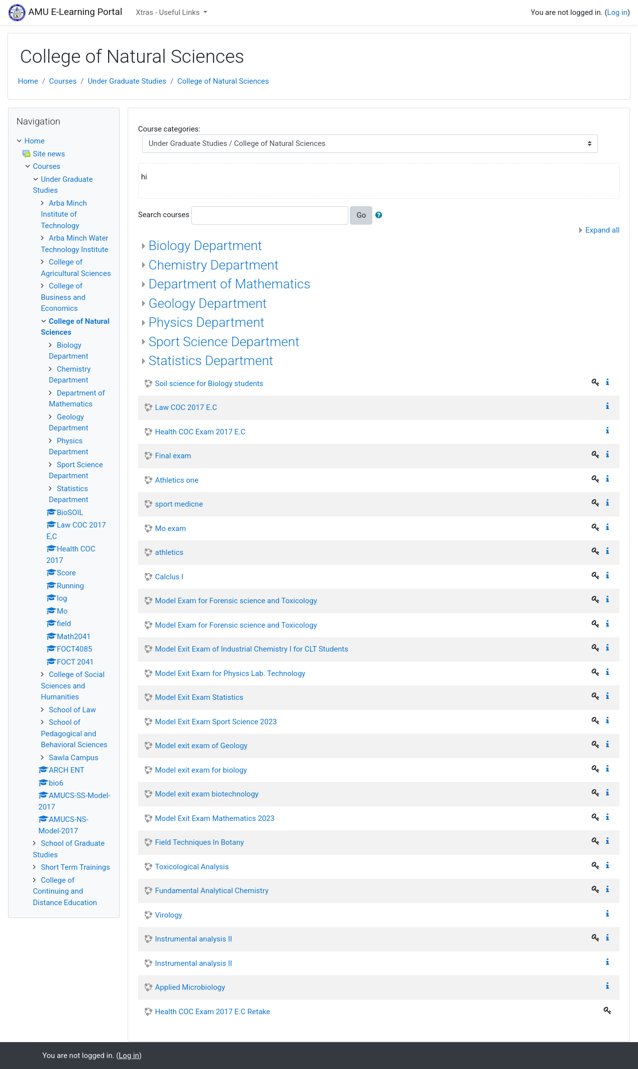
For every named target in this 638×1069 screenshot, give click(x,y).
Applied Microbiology (190, 987)
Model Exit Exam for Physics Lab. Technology (230, 673)
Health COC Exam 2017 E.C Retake (212, 1011)
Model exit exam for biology (201, 770)
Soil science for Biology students (209, 383)
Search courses (163, 214)
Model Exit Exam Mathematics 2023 (215, 818)
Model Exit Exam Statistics (199, 697)
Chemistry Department (214, 265)
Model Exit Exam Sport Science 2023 (216, 721)
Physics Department (207, 322)
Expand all (603, 230)
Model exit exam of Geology (201, 745)
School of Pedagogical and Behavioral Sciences (74, 733)
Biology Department (205, 245)
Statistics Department (211, 360)
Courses (63, 81)
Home (28, 81)
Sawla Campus (73, 757)
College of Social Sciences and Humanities (73, 685)
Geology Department (208, 303)
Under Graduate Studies (127, 81)
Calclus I (169, 576)
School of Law (72, 709)
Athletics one (176, 480)
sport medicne (179, 504)
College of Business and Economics (63, 297)
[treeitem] (63, 141)
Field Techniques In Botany (199, 842)
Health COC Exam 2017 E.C (200, 431)
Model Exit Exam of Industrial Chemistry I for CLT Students (251, 649)
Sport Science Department (224, 341)
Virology (168, 915)
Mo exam (170, 528)
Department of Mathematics (230, 283)
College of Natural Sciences (223, 81)
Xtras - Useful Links (168, 12)
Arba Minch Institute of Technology (64, 214)
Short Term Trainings (75, 867)
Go (361, 215)
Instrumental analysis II (193, 939)
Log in (617, 12)
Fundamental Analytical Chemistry (212, 890)
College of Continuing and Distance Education (65, 891)
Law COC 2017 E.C (186, 407)
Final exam (173, 455)
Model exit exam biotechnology (207, 794)
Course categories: (169, 129)
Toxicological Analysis (192, 866)
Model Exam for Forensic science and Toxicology (236, 600)
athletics (169, 552)
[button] (380, 215)
